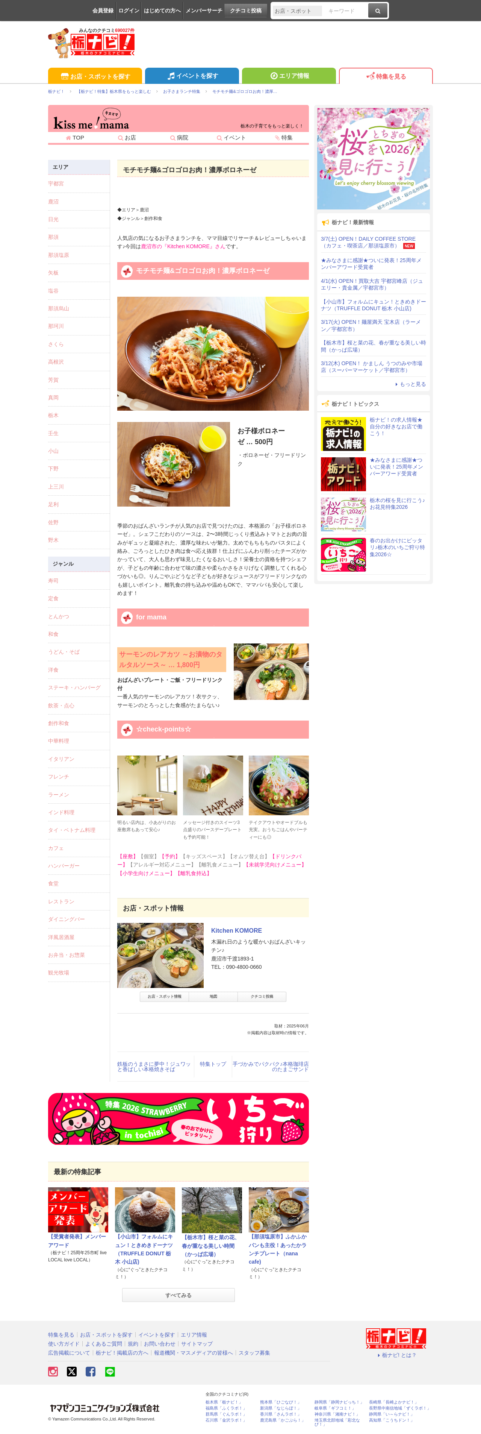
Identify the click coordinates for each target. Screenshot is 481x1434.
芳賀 (53, 380)
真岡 (53, 398)
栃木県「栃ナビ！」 (224, 1402)
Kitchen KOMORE (236, 930)
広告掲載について (69, 1353)
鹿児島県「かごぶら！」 (283, 1420)
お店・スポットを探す (95, 77)
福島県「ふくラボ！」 (226, 1408)
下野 (53, 469)
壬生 (53, 433)
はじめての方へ (162, 11)
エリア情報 (289, 77)
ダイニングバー (66, 919)
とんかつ (58, 616)
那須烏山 (58, 308)
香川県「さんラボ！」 (280, 1414)
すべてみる (178, 1295)
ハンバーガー (64, 866)
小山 (53, 451)
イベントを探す (192, 77)
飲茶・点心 (61, 706)
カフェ (56, 848)
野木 (53, 540)
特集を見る (386, 77)
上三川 (56, 487)
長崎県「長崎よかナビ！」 (394, 1402)
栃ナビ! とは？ (396, 1355)
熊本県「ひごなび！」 (280, 1402)
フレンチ (58, 777)
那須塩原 (58, 255)
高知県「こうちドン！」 (391, 1420)
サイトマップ (197, 1344)
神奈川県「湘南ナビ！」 (337, 1414)
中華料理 (58, 741)
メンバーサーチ (204, 11)
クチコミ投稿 (246, 11)
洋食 (53, 670)
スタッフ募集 (254, 1353)
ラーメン (58, 795)
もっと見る (409, 384)
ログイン (128, 11)
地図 (213, 996)
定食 (53, 598)
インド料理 (61, 812)
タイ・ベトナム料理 (71, 830)
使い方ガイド (64, 1344)
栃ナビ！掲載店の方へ (122, 1353)
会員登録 (102, 11)
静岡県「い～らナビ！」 (391, 1414)
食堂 (53, 883)
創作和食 (58, 723)
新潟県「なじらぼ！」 (280, 1408)
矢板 (53, 273)
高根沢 (56, 362)
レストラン (61, 901)
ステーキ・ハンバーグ (74, 687)
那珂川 (56, 326)
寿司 (53, 581)
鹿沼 (53, 202)
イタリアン (61, 759)
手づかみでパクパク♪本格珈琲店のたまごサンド (271, 1066)
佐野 (53, 522)
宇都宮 (56, 184)
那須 (53, 237)
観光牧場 (58, 973)
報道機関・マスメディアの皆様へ (193, 1353)
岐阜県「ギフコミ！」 (335, 1408)
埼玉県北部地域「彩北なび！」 (337, 1422)
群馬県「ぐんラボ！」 (226, 1414)
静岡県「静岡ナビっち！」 (339, 1402)
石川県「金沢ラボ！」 (226, 1420)
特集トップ (213, 1064)
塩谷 (53, 291)
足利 (53, 504)
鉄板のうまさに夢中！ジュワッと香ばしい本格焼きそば (154, 1066)
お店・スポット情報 (165, 996)
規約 (133, 1344)
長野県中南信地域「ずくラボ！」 (400, 1408)
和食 (53, 634)
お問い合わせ (159, 1344)
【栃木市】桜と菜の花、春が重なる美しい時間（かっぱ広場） (211, 1245)
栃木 (53, 415)
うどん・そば (64, 652)
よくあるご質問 (103, 1344)
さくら (56, 344)
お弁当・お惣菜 (66, 955)
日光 (53, 219)
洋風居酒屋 (61, 937)
